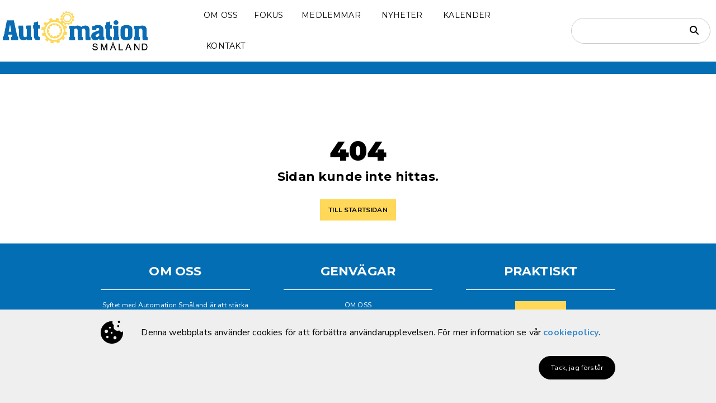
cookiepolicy (571, 332)
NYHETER (401, 15)
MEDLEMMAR (331, 15)
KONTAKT (225, 46)
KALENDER (467, 15)
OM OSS (358, 305)
